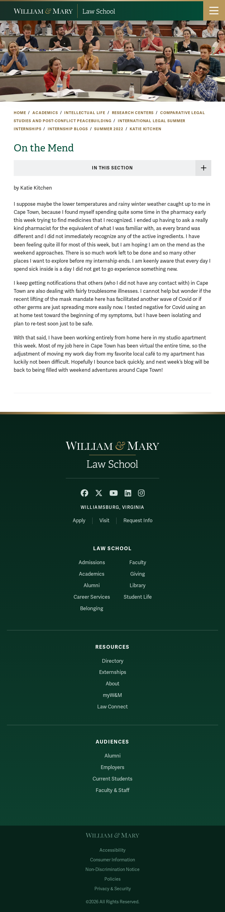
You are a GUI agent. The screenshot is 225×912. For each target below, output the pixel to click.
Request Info (137, 521)
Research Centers (133, 112)
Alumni (92, 586)
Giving (137, 574)
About (112, 684)
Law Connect (112, 707)
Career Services (92, 597)
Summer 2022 (108, 129)
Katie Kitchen (145, 129)
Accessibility (112, 850)
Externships (112, 672)
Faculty (137, 563)
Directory (112, 661)
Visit (104, 521)
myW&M (112, 695)
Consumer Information (112, 860)
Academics (45, 112)
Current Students (112, 779)
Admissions (92, 563)
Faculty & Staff (112, 790)
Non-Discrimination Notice (112, 869)
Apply (79, 521)
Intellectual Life (84, 112)
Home (20, 112)
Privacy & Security (112, 888)
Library (138, 586)
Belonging (91, 609)
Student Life (138, 597)
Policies (112, 879)
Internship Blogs (68, 129)
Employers (112, 767)
